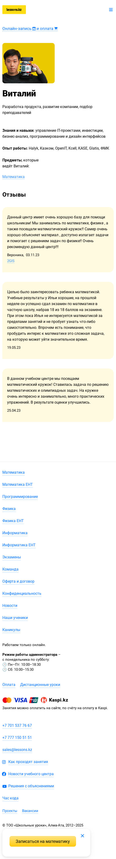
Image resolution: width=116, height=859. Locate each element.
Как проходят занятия (28, 762)
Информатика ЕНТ (19, 545)
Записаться (43, 841)
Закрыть (82, 835)
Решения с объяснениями (31, 786)
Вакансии (30, 811)
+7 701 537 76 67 (17, 725)
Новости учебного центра (31, 774)
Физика (9, 508)
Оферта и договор (18, 581)
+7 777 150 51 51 (17, 737)
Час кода (10, 798)
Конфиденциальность (21, 593)
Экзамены (11, 557)
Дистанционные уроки (40, 684)
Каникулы (11, 630)
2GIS (10, 261)
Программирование (20, 496)
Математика (13, 177)
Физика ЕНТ (13, 521)
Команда (10, 569)
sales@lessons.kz (17, 749)
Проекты (9, 811)
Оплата (8, 684)
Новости (9, 605)
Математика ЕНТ (17, 484)
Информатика (15, 533)
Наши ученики (15, 617)
